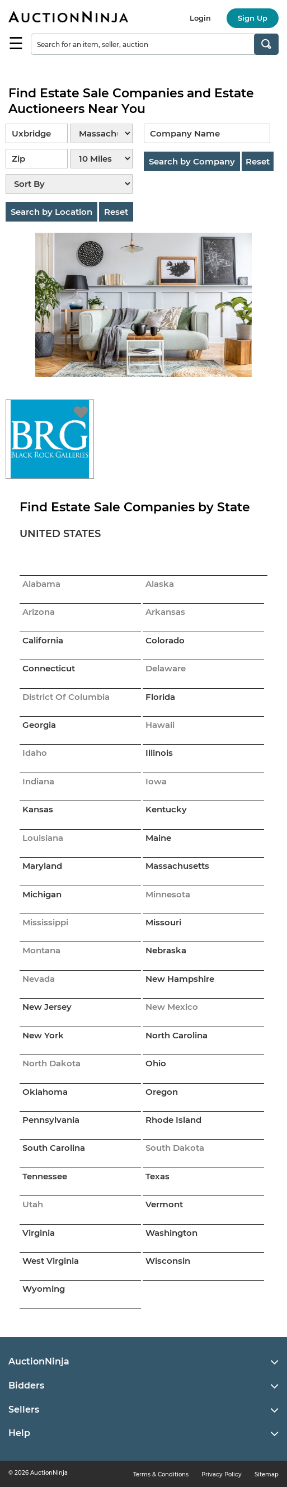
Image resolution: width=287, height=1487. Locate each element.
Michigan (42, 894)
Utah (32, 1204)
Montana (41, 950)
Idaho (34, 752)
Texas (157, 1176)
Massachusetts (177, 865)
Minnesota (167, 894)
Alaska (159, 583)
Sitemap (267, 1474)
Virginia (38, 1232)
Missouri (163, 922)
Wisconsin (167, 1260)
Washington (171, 1232)
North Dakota (51, 1063)
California (42, 640)
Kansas (37, 809)
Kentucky (166, 809)
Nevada (38, 978)
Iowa (156, 781)
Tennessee (44, 1176)
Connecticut (48, 668)
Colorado (165, 640)
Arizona (38, 611)
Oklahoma (45, 1091)
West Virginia (50, 1260)
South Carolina (53, 1147)
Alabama (41, 583)
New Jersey (47, 1006)
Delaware (165, 668)
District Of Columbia (66, 696)
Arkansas (165, 611)
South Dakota (174, 1147)
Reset (116, 211)
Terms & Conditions (161, 1474)
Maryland (42, 865)
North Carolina (176, 1035)
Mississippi (45, 922)
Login (200, 17)
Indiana (38, 781)
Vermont (164, 1204)
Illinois (159, 752)
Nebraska (165, 950)
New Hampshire (179, 978)
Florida (160, 696)
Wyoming (43, 1288)
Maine (158, 837)
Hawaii (160, 724)
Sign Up (252, 17)
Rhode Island (173, 1119)
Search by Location (51, 211)
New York (43, 1035)
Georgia (39, 724)
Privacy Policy (221, 1474)
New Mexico (171, 1006)
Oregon (161, 1091)
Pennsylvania (50, 1119)
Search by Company (192, 161)
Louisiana (42, 837)
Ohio (155, 1063)
